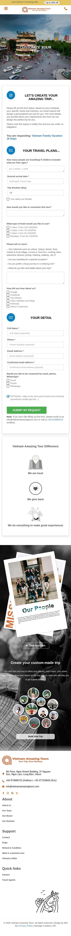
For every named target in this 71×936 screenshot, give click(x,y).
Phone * (11, 339)
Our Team (6, 810)
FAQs (5, 842)
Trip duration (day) (16, 187)
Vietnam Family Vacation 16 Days (34, 137)
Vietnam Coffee (9, 858)
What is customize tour (13, 853)
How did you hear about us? (21, 288)
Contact (6, 837)
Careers (6, 875)
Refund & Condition (11, 848)
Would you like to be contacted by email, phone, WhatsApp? (31, 375)
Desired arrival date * (18, 176)
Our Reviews (8, 821)
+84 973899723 (55, 419)
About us (6, 805)
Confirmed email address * (21, 362)
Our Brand (7, 816)
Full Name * (13, 328)
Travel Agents (8, 880)
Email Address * (15, 351)
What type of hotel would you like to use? (28, 223)
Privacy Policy (26, 925)
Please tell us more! (17, 244)
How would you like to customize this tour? (29, 207)
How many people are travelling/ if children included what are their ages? (34, 161)
